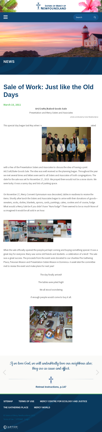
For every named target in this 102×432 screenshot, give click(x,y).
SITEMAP (8, 399)
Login (27, 416)
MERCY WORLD (42, 405)
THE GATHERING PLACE (15, 405)
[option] (51, 372)
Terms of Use (8, 416)
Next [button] (97, 368)
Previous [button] (4, 368)
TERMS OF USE (26, 399)
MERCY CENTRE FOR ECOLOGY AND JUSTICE (63, 399)
